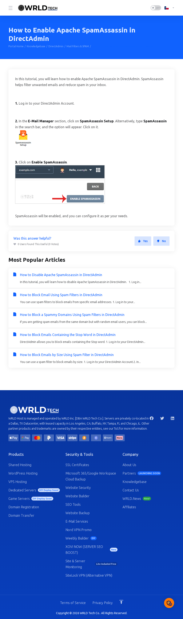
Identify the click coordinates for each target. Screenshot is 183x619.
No (161, 241)
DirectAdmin (55, 46)
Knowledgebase (36, 46)
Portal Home (16, 46)
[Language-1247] (169, 8)
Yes (143, 241)
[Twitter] (162, 417)
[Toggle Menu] (10, 7)
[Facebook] (151, 417)
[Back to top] (121, 601)
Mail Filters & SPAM (78, 46)
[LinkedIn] (172, 417)
